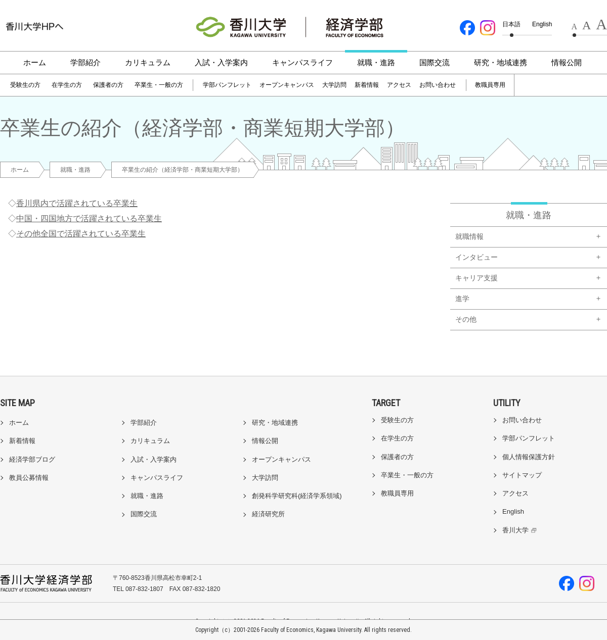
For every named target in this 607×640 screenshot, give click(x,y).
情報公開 (566, 62)
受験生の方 (25, 84)
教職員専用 (490, 84)
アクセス (399, 84)
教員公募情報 (29, 477)
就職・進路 (376, 62)
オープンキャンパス (286, 84)
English (542, 24)
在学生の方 (67, 84)
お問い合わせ (437, 84)
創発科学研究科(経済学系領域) (297, 496)
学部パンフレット (227, 84)
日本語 (511, 24)
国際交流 (434, 62)
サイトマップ (522, 475)
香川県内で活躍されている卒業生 (77, 203)
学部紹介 (85, 62)
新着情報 (367, 84)
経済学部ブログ (32, 459)
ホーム (34, 62)
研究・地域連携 (500, 62)
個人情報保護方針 (528, 457)
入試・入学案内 (221, 62)
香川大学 (520, 530)
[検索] (542, 85)
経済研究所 (268, 514)
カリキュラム (147, 62)
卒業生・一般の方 (159, 84)
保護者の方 (108, 84)
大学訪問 (334, 84)
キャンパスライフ (302, 62)
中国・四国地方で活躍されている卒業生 (89, 218)
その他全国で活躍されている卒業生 (81, 233)
